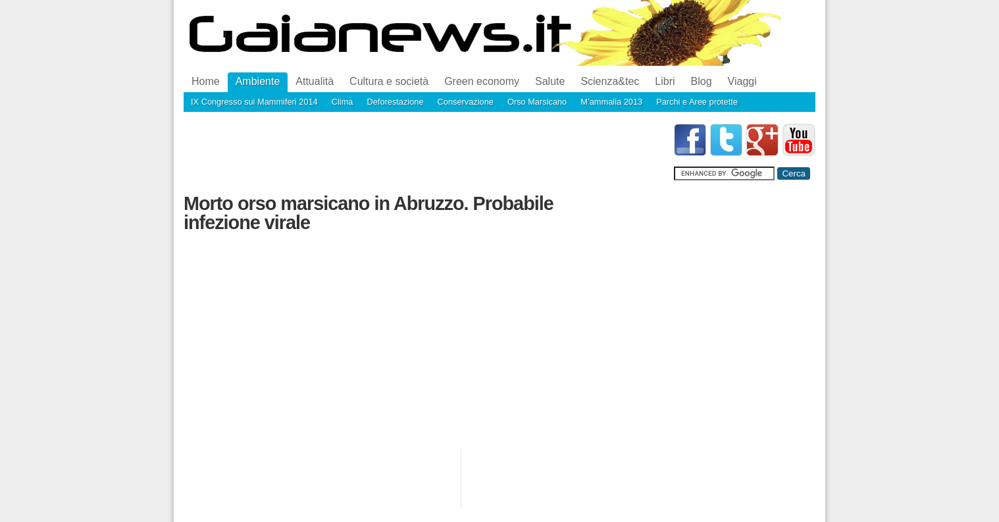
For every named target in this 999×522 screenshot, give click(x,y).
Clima (342, 102)
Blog (701, 81)
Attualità (314, 81)
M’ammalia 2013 (611, 102)
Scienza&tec (609, 81)
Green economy (481, 81)
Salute (550, 81)
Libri (665, 81)
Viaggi (742, 81)
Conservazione (466, 102)
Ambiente (258, 81)
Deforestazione (395, 102)
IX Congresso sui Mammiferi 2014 (254, 102)
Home (206, 81)
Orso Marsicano (537, 102)
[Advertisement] (423, 153)
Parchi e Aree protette (697, 102)
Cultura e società (388, 81)
